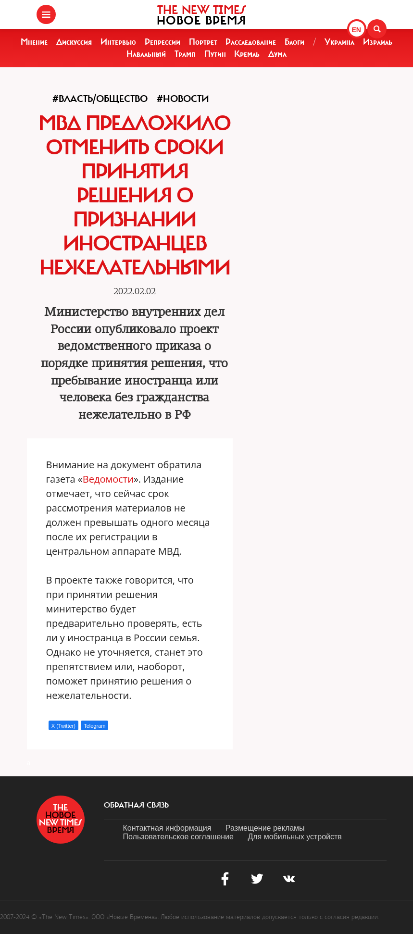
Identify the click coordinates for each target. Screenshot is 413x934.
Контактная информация (167, 828)
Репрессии (162, 42)
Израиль (377, 42)
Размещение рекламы (265, 828)
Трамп (185, 54)
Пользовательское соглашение (178, 837)
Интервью (118, 42)
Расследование (250, 42)
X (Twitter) (63, 726)
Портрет (203, 42)
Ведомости (108, 479)
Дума (277, 54)
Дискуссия (74, 42)
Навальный (146, 54)
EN (356, 30)
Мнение (34, 42)
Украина (339, 42)
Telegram (94, 726)
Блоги (294, 42)
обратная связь (136, 805)
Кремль (247, 54)
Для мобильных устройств (294, 837)
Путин (215, 54)
